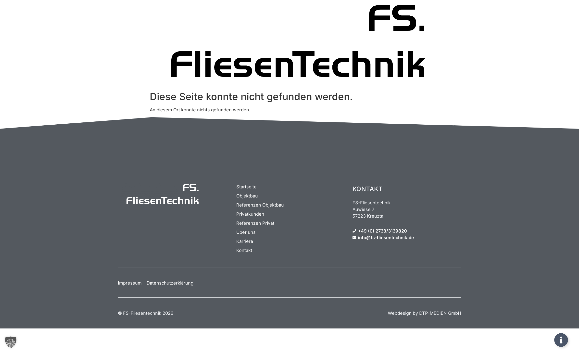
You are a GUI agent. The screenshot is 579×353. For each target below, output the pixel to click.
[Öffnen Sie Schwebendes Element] (561, 340)
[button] (11, 342)
